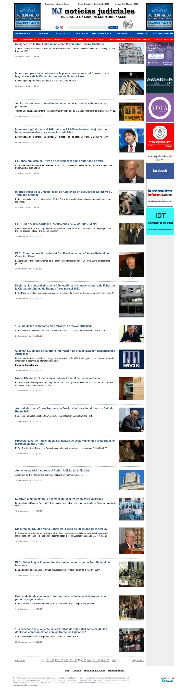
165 (107, 660)
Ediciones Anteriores (163, 34)
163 (98, 660)
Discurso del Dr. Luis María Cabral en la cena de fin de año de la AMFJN (61, 528)
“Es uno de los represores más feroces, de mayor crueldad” (53, 326)
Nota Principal (63, 34)
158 (75, 660)
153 (52, 660)
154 (57, 660)
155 (61, 660)
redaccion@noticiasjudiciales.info (27, 685)
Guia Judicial (82, 34)
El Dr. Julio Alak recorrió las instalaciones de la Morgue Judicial (56, 224)
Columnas (122, 34)
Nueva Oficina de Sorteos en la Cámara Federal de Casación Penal (58, 378)
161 (89, 660)
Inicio (67, 670)
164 (103, 660)
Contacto (77, 670)
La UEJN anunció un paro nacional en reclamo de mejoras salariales (59, 498)
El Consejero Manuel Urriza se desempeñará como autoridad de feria (59, 161)
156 (66, 660)
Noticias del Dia (22, 34)
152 (47, 660)
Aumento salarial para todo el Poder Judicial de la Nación (52, 470)
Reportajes (43, 34)
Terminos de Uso (116, 670)
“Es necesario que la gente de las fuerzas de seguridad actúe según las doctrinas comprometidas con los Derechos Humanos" (61, 631)
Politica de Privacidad (94, 670)
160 (84, 660)
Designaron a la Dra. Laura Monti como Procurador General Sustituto (59, 44)
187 (114, 660)
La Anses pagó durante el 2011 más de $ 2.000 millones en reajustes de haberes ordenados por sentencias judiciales (61, 131)
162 (93, 660)
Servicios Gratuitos (101, 34)
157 (70, 660)
